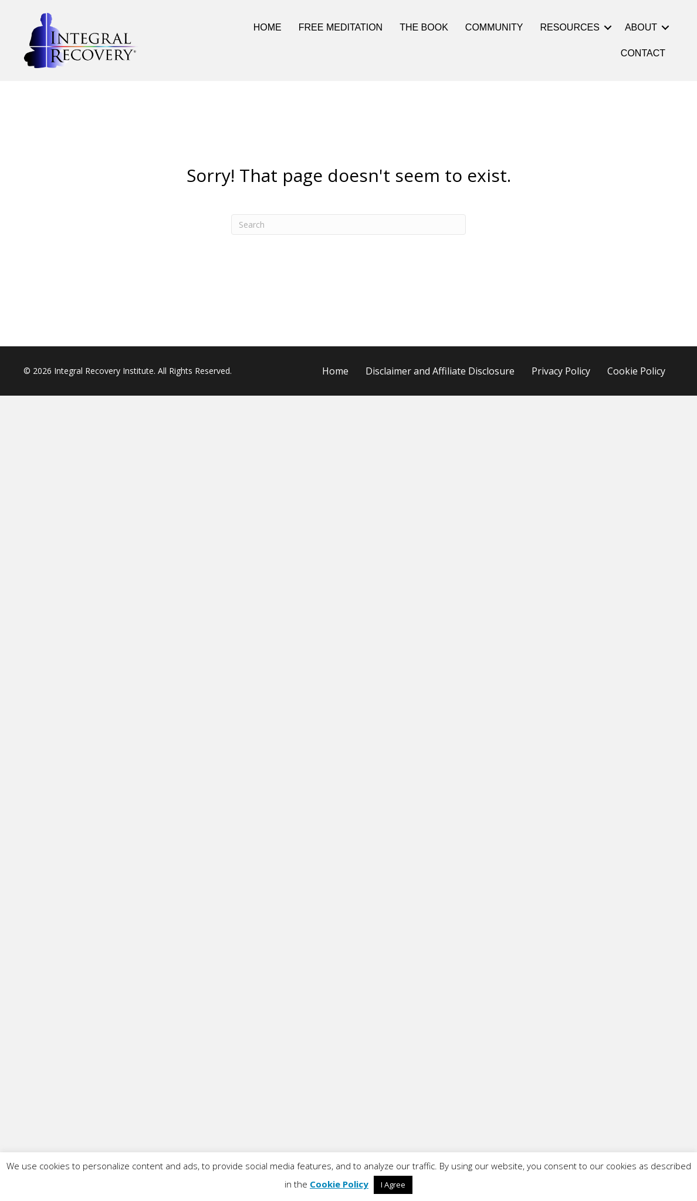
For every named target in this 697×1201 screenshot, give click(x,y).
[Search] (348, 224)
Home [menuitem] (267, 27)
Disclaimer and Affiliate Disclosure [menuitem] (440, 371)
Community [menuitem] (494, 27)
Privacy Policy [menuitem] (561, 371)
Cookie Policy (339, 1184)
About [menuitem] (641, 27)
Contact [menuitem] (643, 53)
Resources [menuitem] (570, 27)
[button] (608, 28)
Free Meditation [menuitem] (341, 27)
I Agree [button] (393, 1184)
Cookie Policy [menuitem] (636, 371)
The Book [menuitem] (424, 27)
